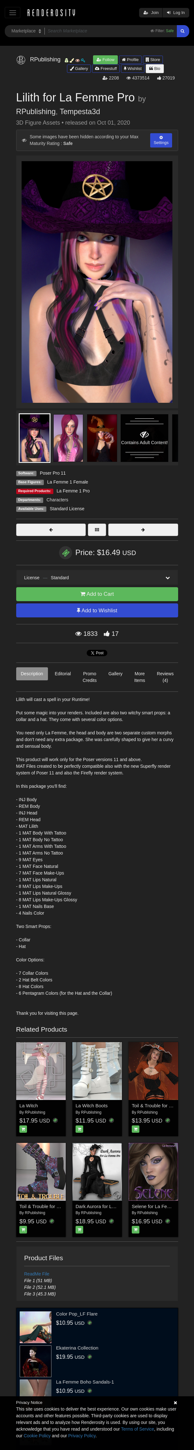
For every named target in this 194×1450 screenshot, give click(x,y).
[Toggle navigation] (12, 12)
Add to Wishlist (97, 611)
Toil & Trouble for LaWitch (159, 1105)
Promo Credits (90, 677)
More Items (139, 677)
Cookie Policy (37, 1435)
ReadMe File (36, 1273)
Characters (57, 499)
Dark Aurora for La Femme (104, 1206)
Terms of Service (137, 1429)
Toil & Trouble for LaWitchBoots (52, 1206)
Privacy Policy (82, 1435)
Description (32, 673)
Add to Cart (97, 594)
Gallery (79, 68)
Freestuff (106, 68)
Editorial (63, 673)
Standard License (67, 508)
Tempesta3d (80, 111)
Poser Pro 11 (53, 473)
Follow (105, 59)
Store (153, 59)
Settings (161, 140)
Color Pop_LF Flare (77, 1313)
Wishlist (133, 68)
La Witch (28, 1105)
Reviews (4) (165, 677)
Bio (154, 68)
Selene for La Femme (154, 1206)
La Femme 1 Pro (73, 490)
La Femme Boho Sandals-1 (85, 1382)
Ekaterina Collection (77, 1347)
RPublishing (36, 111)
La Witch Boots (92, 1105)
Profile (130, 59)
